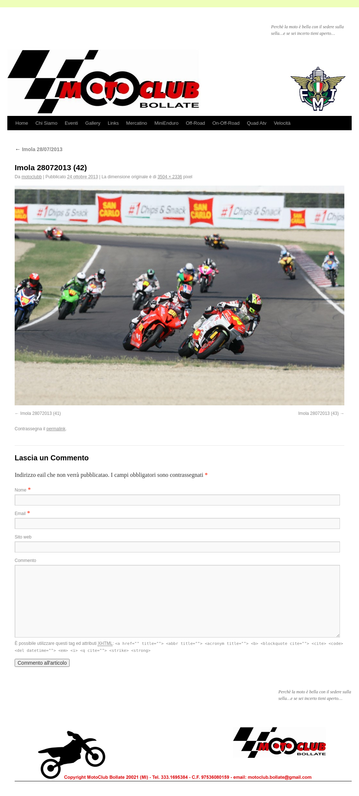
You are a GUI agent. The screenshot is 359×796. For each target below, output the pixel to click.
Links (113, 123)
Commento (25, 560)
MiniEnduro (166, 123)
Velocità (282, 123)
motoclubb (32, 176)
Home (21, 123)
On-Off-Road (226, 123)
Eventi (71, 123)
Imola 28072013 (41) (40, 413)
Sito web (23, 537)
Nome (20, 490)
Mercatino (136, 123)
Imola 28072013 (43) (318, 413)
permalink (56, 428)
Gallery (92, 123)
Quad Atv (256, 123)
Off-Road (195, 123)
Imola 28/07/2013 (38, 149)
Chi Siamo (47, 123)
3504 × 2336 (170, 176)
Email (20, 513)
